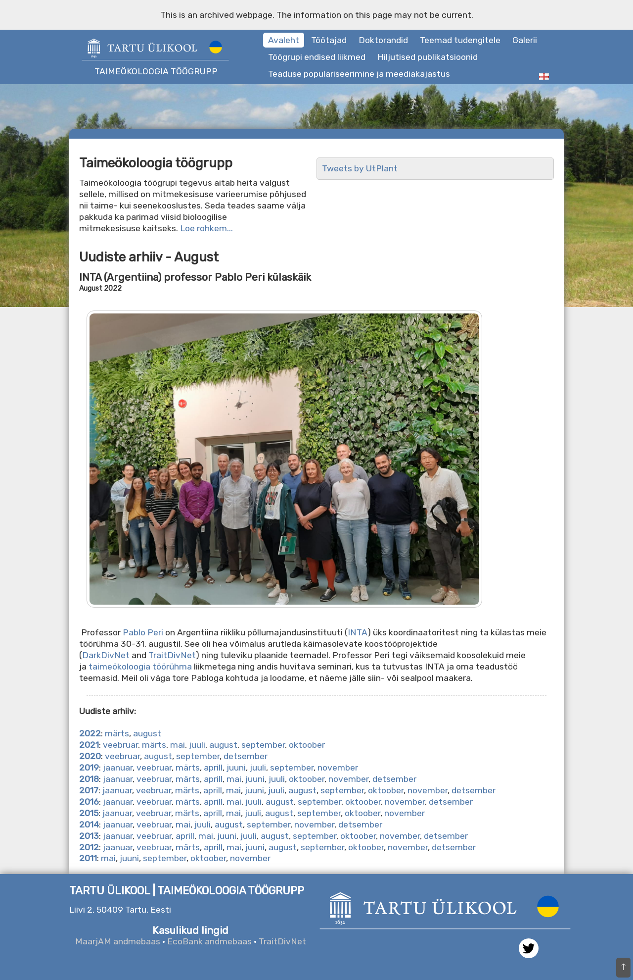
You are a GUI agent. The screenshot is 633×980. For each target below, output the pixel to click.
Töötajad (329, 40)
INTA (357, 632)
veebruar (120, 745)
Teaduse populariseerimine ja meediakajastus (359, 74)
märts (117, 733)
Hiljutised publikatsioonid (427, 57)
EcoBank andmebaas (209, 941)
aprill (213, 768)
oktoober (307, 745)
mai (177, 745)
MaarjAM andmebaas (117, 941)
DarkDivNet (106, 655)
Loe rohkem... (206, 228)
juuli (197, 745)
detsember (246, 756)
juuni (236, 768)
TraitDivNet (172, 655)
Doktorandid (383, 40)
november (337, 768)
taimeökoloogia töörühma (140, 666)
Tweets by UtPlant (360, 168)
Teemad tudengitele (460, 40)
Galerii (524, 40)
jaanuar (118, 768)
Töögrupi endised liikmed (316, 57)
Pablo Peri (143, 632)
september (263, 745)
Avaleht (283, 40)
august (147, 733)
